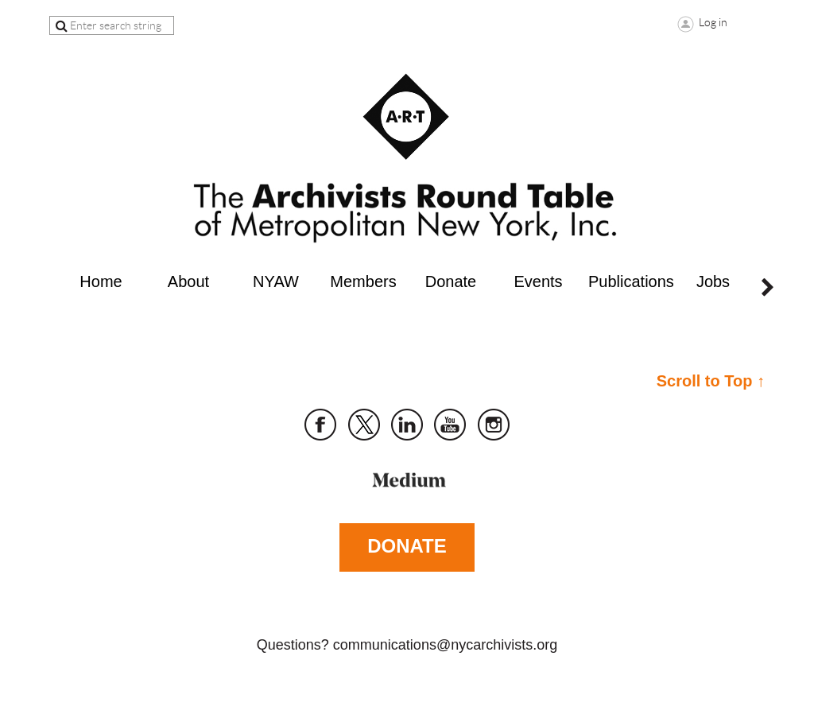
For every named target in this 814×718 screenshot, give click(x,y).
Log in (713, 22)
